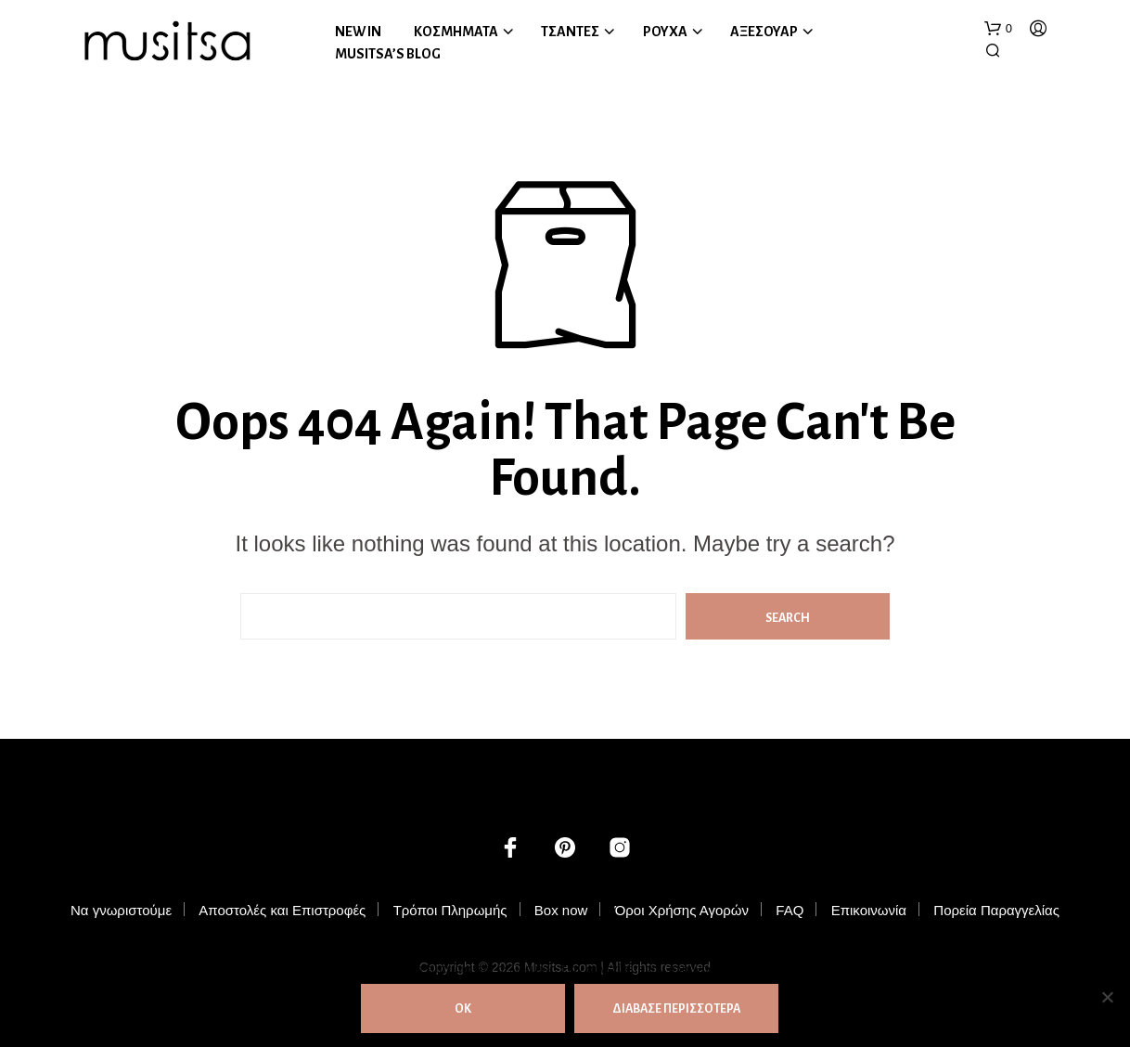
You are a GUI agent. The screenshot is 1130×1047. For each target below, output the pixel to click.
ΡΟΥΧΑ (665, 31)
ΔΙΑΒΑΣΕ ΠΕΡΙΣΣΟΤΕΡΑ (676, 1008)
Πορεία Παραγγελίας (996, 910)
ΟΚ (463, 1008)
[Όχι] (1107, 997)
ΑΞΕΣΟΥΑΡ (764, 31)
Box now (561, 910)
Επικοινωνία (868, 910)
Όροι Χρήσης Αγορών (682, 910)
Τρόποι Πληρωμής (450, 910)
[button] (998, 28)
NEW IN (358, 31)
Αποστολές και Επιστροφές (282, 910)
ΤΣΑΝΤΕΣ (570, 31)
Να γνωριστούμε (121, 910)
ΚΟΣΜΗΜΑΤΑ (456, 31)
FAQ (789, 910)
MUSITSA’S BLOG (388, 53)
